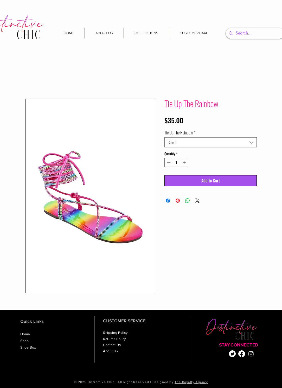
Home (25, 334)
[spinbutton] (176, 162)
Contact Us (112, 345)
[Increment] (185, 162)
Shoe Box (28, 347)
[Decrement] (168, 162)
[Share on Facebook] (168, 201)
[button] (146, 33)
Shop (24, 341)
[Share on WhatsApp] (187, 201)
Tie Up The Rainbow (180, 132)
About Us (111, 351)
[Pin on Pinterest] (178, 201)
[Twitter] (232, 353)
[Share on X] (197, 201)
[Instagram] (251, 353)
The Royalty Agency (191, 382)
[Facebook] (241, 353)
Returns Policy (115, 339)
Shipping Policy (116, 333)
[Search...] (254, 33)
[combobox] (210, 142)
